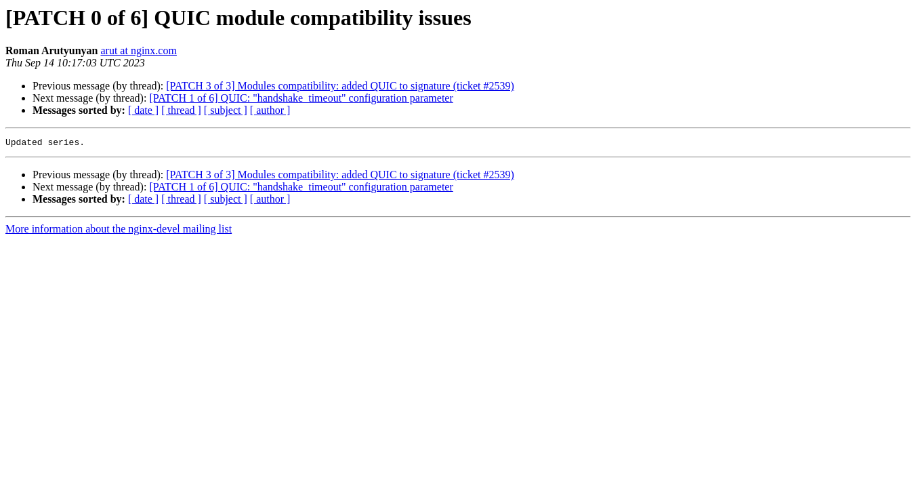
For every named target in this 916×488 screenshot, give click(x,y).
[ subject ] (225, 110)
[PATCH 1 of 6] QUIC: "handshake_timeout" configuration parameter (301, 98)
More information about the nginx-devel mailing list (118, 231)
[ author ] (270, 110)
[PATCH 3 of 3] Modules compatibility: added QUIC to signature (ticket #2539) (340, 86)
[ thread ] (181, 110)
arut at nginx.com (138, 50)
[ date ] (143, 110)
